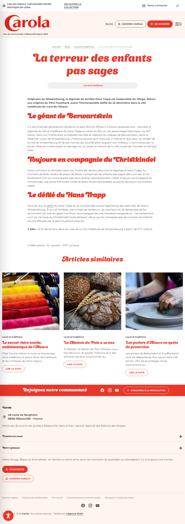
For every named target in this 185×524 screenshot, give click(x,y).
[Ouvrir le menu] (178, 24)
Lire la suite (13, 368)
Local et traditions (84, 46)
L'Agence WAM (74, 513)
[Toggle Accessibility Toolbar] (8, 515)
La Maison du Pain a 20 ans (89, 343)
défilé (50, 205)
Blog (67, 46)
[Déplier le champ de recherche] (177, 5)
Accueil (56, 46)
